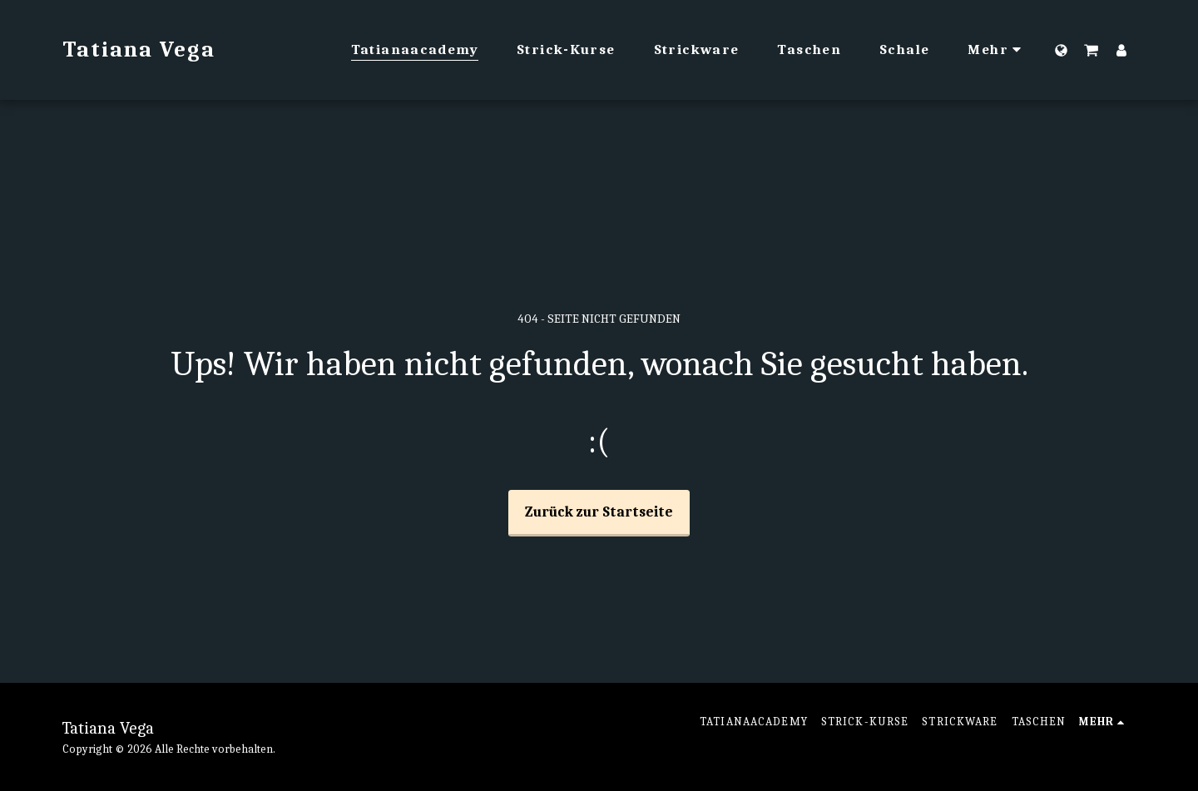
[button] (1091, 50)
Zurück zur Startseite (599, 511)
